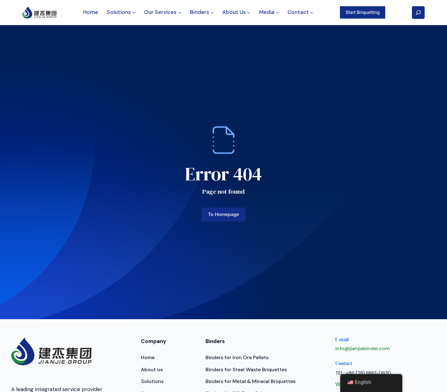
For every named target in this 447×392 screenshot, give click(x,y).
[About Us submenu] (248, 12)
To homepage (223, 214)
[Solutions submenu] (133, 12)
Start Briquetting (362, 12)
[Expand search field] (418, 12)
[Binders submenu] (212, 12)
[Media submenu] (277, 12)
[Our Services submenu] (179, 12)
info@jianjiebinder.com (362, 348)
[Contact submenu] (311, 12)
